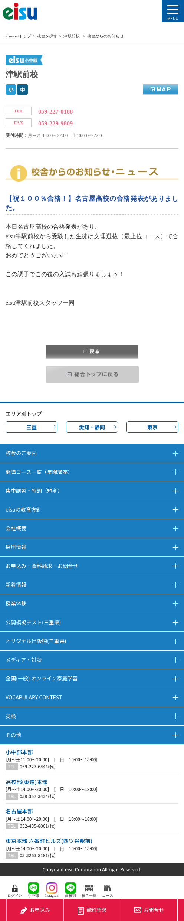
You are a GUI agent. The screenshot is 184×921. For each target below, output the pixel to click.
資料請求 (92, 910)
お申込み (35, 910)
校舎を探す (47, 36)
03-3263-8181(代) (38, 855)
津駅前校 (72, 36)
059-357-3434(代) (38, 796)
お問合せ (149, 910)
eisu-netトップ (18, 36)
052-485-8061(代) (38, 826)
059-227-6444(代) (38, 767)
